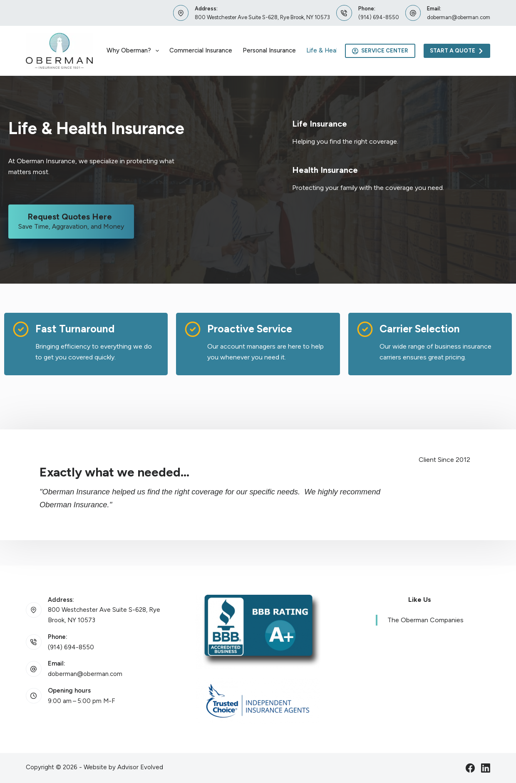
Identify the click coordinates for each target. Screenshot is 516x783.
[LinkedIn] (485, 768)
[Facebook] (470, 768)
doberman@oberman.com (458, 17)
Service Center (380, 50)
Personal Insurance (269, 50)
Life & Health (324, 50)
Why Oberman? (134, 51)
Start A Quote (457, 50)
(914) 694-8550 (378, 17)
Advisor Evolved (140, 767)
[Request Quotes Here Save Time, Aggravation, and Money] (71, 221)
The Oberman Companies (425, 620)
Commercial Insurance (200, 50)
